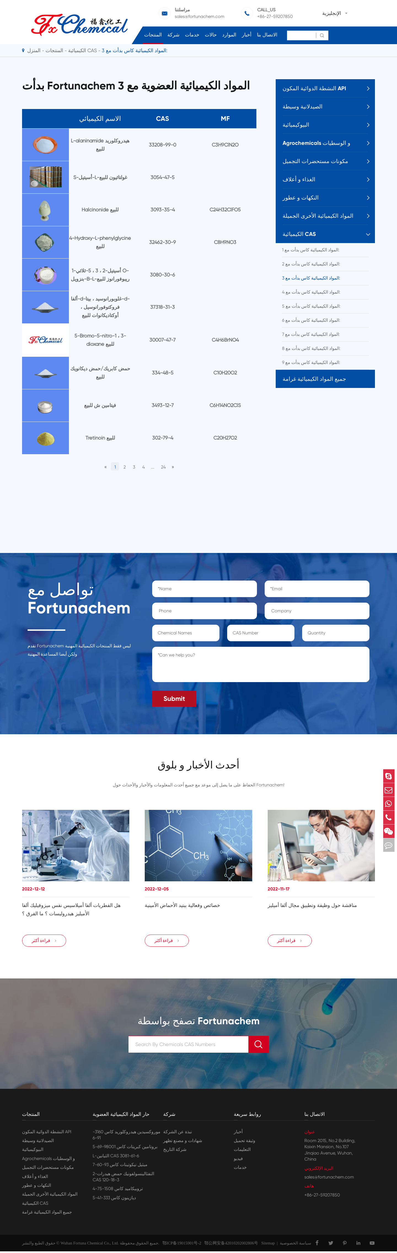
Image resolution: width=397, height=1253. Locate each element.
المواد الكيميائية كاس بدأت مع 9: (311, 362)
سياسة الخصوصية (295, 1245)
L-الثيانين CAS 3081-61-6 (116, 1157)
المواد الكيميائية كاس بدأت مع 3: (134, 50)
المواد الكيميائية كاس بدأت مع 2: (311, 264)
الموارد (229, 35)
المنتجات (153, 35)
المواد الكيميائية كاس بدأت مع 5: (311, 306)
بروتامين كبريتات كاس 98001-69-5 (125, 1148)
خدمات (192, 35)
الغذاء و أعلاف (299, 179)
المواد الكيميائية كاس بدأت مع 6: (311, 320)
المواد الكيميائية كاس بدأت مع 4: (311, 292)
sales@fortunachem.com (199, 16)
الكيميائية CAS (82, 50)
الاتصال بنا (267, 35)
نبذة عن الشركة (177, 1133)
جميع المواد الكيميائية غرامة (314, 379)
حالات (211, 35)
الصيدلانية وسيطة (303, 106)
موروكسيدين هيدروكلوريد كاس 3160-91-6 (126, 1136)
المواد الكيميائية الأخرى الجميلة (318, 215)
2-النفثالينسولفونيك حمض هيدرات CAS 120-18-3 (123, 1178)
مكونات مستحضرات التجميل (315, 161)
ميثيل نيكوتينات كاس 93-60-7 (120, 1166)
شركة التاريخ (174, 1151)
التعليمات (242, 1151)
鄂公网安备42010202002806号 (229, 1245)
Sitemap (268, 1245)
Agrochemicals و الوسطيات (316, 143)
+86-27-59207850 (275, 16)
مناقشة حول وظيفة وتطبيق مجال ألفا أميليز (312, 904)
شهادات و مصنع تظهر (182, 1142)
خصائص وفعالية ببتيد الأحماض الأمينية (182, 904)
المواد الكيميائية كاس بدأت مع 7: (311, 334)
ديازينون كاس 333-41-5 (114, 1199)
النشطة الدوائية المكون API (314, 88)
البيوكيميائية (296, 124)
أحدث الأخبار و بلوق (198, 763)
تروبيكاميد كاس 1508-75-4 (118, 1190)
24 (167, 466)
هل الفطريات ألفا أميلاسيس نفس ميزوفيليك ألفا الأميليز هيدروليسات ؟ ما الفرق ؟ (71, 908)
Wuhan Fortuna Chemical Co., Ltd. (89, 1245)
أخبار (246, 35)
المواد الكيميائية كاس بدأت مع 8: (311, 348)
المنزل (34, 50)
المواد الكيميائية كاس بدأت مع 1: (310, 249)
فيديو (238, 1160)
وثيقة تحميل (244, 1142)
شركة (173, 35)
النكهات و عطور (301, 197)
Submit (174, 697)
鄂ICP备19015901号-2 (180, 1245)
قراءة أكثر (44, 942)
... (155, 466)
